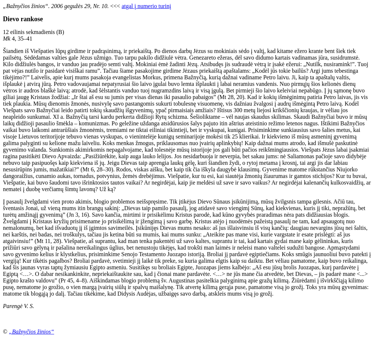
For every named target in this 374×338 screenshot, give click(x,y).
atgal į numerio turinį (146, 6)
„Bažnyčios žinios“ (31, 331)
